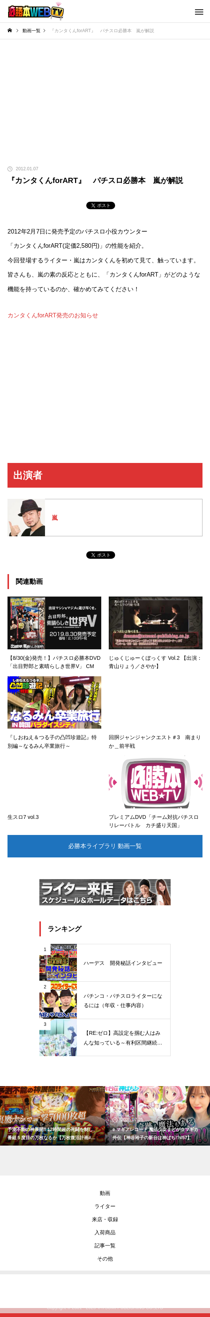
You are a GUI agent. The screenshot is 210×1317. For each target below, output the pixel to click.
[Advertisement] (105, 95)
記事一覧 (105, 1246)
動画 (105, 1193)
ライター (105, 1206)
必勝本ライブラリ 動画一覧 (105, 846)
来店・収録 (105, 1219)
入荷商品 (105, 1232)
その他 (105, 1259)
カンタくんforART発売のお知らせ (53, 315)
